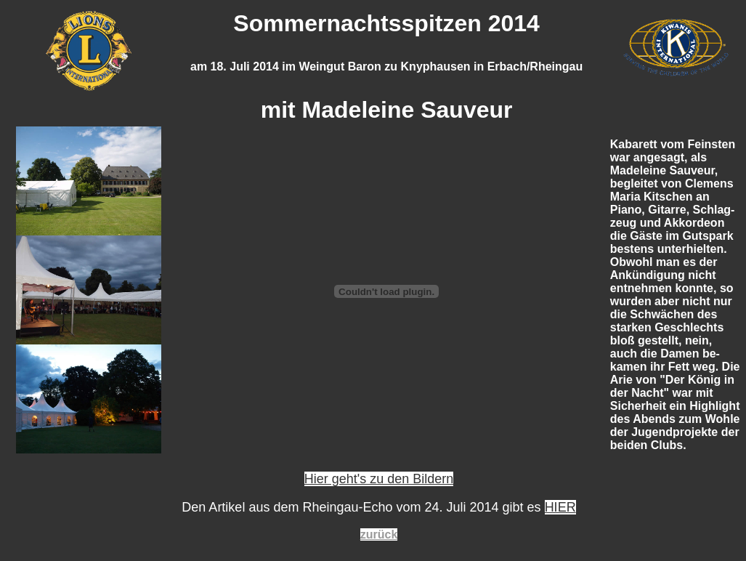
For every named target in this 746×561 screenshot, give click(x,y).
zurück (379, 534)
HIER (560, 507)
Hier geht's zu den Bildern (379, 479)
